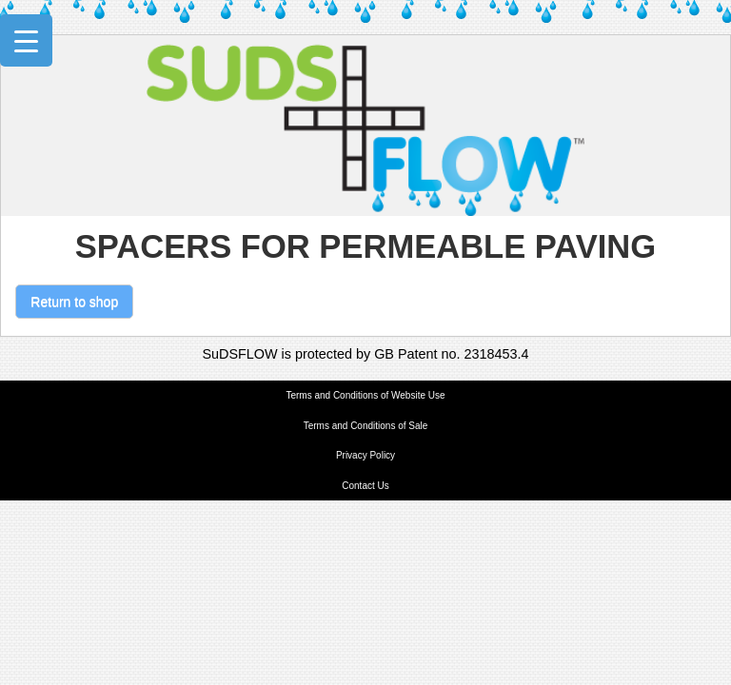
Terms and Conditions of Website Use (365, 395)
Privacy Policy (365, 455)
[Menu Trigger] (26, 40)
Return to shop (74, 301)
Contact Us (365, 485)
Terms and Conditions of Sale (366, 426)
